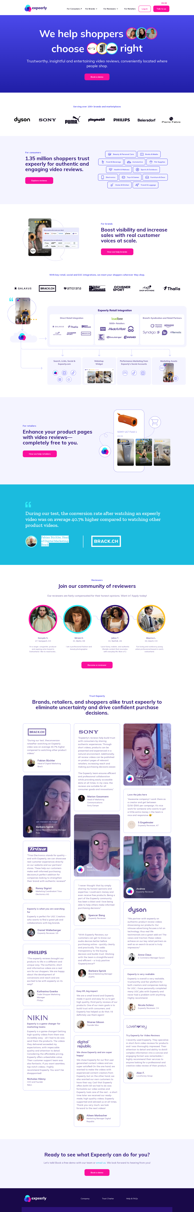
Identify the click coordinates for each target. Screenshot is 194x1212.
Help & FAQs (132, 1198)
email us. (101, 1162)
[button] (92, 9)
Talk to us (161, 9)
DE (166, 3)
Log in (145, 9)
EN (162, 3)
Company (85, 1198)
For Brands (90, 9)
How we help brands (117, 252)
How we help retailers (40, 454)
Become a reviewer (97, 665)
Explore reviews (39, 180)
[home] (36, 8)
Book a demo (97, 77)
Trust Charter (108, 1198)
